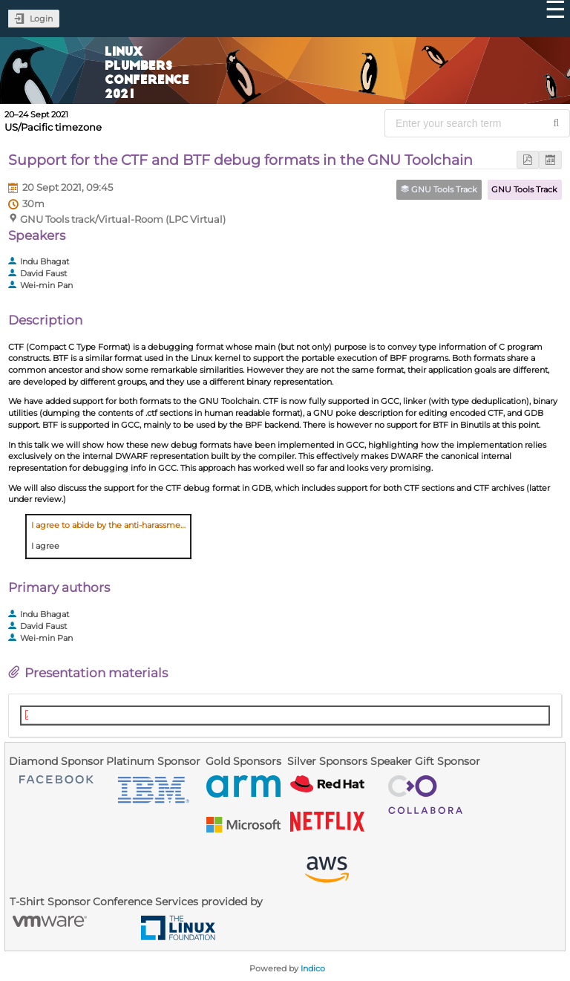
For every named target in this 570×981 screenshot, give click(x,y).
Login (41, 18)
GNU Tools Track (524, 189)
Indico (313, 968)
